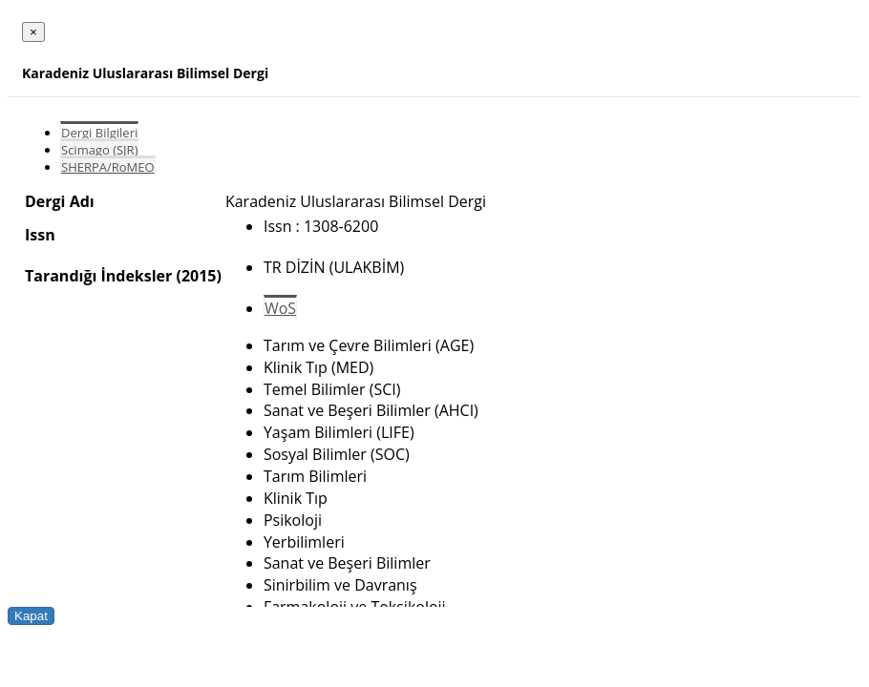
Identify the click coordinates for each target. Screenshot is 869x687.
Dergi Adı (60, 201)
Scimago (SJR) (99, 149)
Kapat (31, 616)
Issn (40, 234)
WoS (280, 308)
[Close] (33, 32)
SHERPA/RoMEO (108, 167)
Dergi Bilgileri (99, 132)
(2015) (198, 275)
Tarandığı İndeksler (98, 275)
